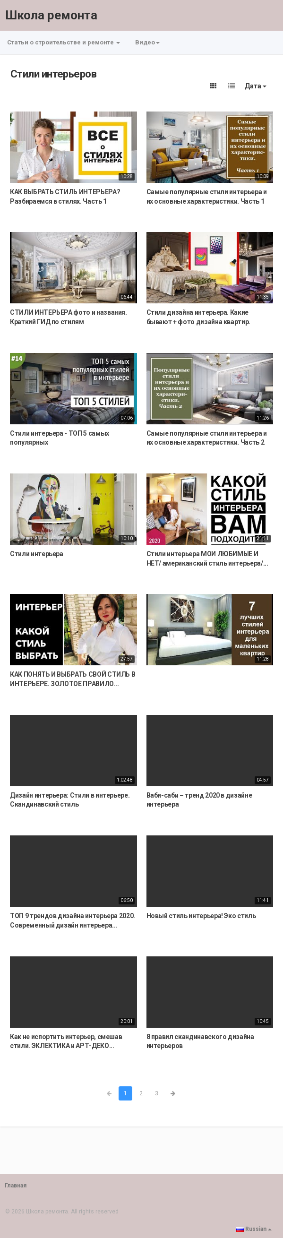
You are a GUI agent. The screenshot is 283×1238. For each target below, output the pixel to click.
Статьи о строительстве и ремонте (63, 42)
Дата (255, 86)
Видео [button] (147, 42)
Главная (15, 1185)
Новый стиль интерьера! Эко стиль (201, 916)
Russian (254, 1229)
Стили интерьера (36, 554)
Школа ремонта (51, 15)
